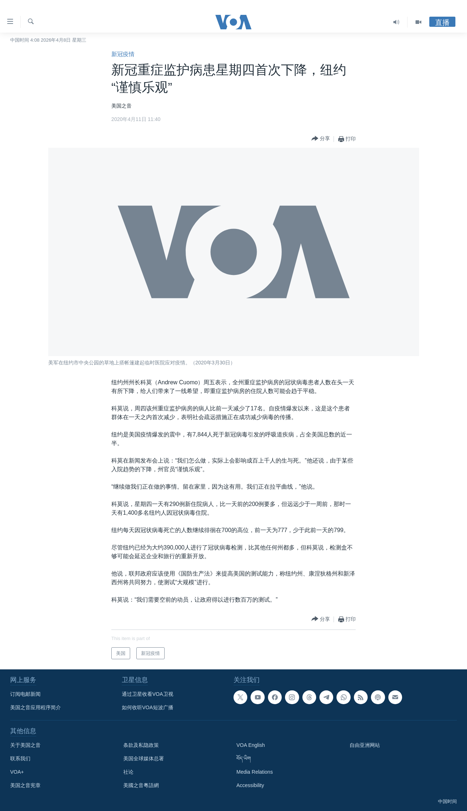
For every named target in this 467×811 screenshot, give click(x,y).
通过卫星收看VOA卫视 (147, 694)
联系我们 (20, 758)
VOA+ (17, 772)
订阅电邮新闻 (25, 694)
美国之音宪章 (25, 785)
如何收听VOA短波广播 (147, 707)
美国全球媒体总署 (143, 758)
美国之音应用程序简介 (35, 707)
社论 (128, 772)
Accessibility (250, 785)
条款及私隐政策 (141, 745)
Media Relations (254, 772)
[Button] (320, 139)
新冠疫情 (123, 54)
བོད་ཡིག (243, 758)
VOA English (250, 745)
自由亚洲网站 (365, 745)
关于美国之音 (25, 745)
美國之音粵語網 (141, 785)
